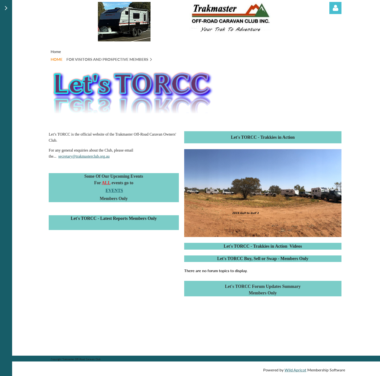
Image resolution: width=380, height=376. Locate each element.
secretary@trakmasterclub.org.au (84, 156)
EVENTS (114, 190)
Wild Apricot (295, 370)
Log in (335, 8)
